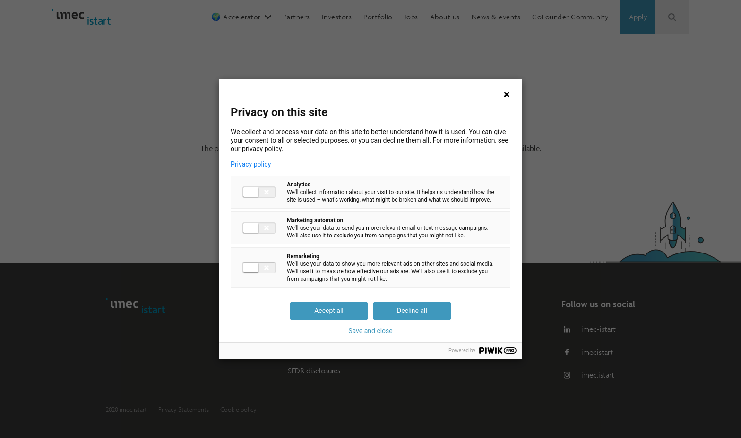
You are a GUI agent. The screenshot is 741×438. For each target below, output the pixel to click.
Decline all (412, 310)
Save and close (370, 331)
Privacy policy (251, 164)
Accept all (329, 310)
